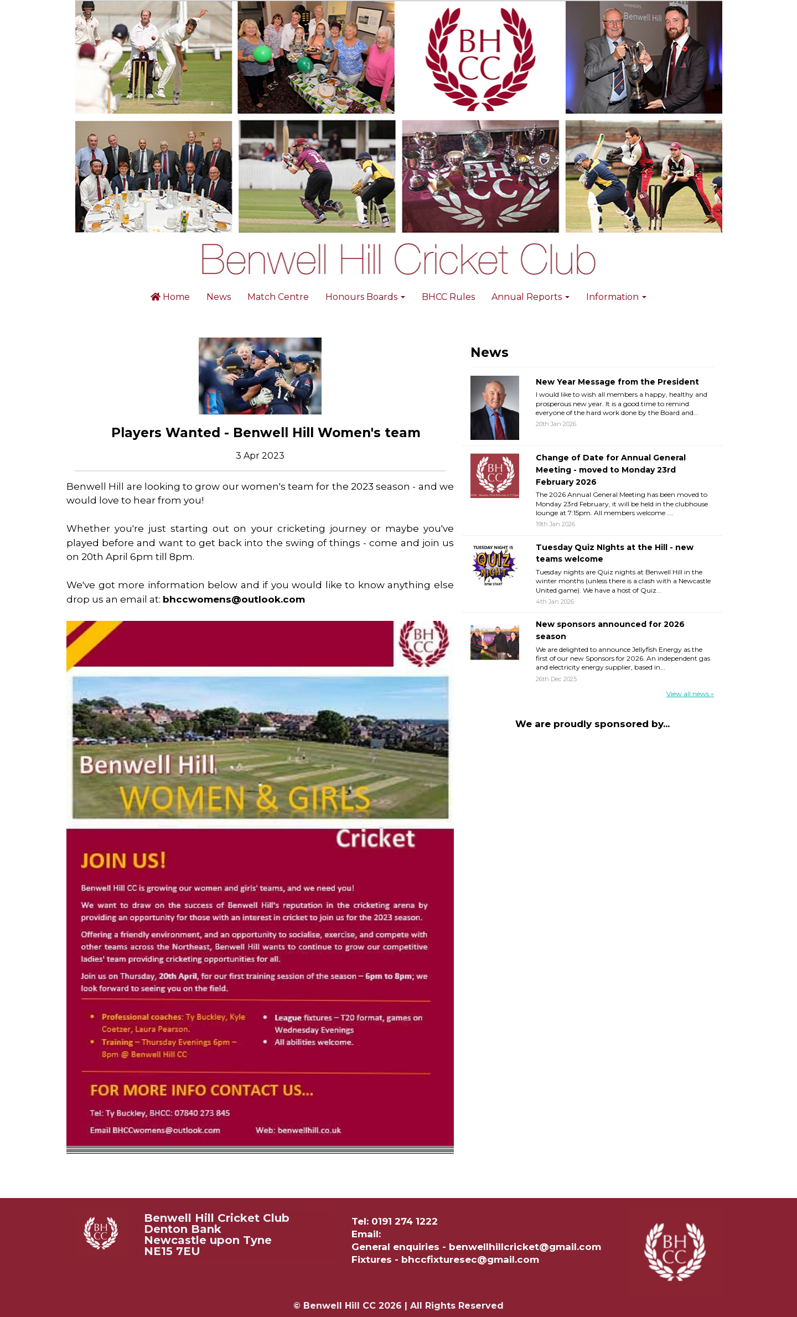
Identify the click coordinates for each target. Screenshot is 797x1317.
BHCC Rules (448, 297)
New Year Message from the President (617, 382)
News (218, 297)
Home (170, 297)
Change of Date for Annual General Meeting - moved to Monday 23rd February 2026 (611, 469)
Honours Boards (365, 297)
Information (616, 297)
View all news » (690, 693)
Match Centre (278, 297)
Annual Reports (530, 297)
